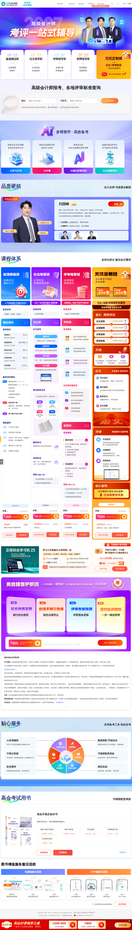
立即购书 (63, 852)
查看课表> (15, 506)
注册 (129, 4)
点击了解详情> (110, 643)
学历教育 (91, 4)
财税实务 (72, 4)
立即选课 (123, 925)
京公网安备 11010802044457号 (83, 915)
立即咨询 (9, 535)
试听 (116, 204)
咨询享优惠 (39, 535)
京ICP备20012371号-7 (54, 915)
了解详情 (103, 569)
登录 (124, 4)
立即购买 (22, 535)
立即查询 (109, 101)
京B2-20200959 (43, 915)
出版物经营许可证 (67, 915)
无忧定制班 (66, 64)
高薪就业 (81, 4)
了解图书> (123, 852)
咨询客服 (122, 904)
